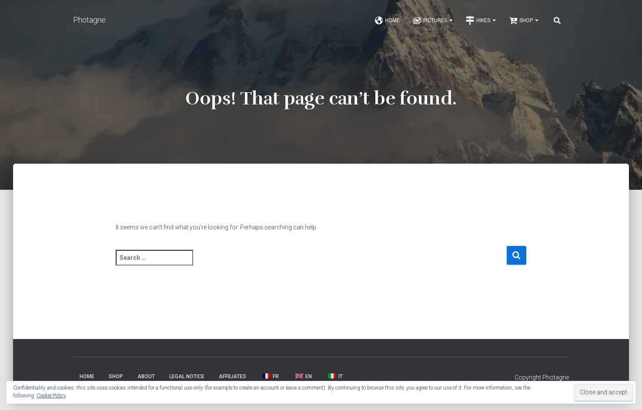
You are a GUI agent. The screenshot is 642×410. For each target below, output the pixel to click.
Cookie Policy (51, 396)
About (146, 379)
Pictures (433, 22)
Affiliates (232, 379)
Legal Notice (186, 379)
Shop (523, 22)
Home (387, 22)
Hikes (481, 22)
